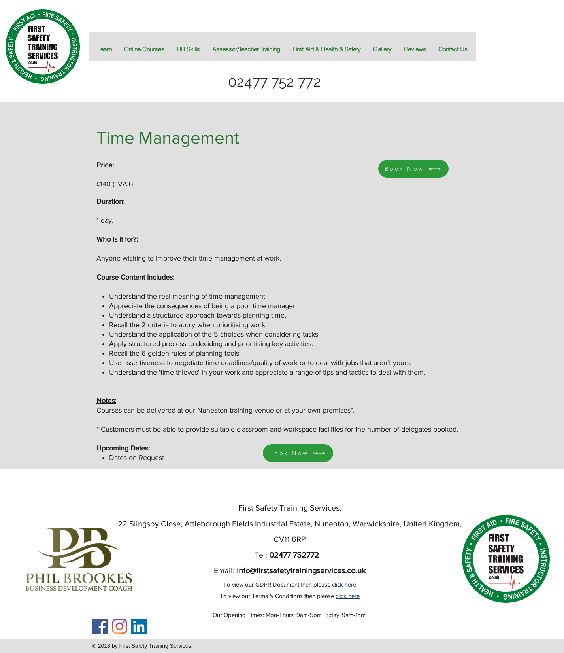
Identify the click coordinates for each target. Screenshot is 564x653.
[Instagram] (119, 626)
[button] (326, 49)
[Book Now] (298, 453)
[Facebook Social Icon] (100, 626)
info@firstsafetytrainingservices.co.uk (301, 570)
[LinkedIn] (139, 626)
